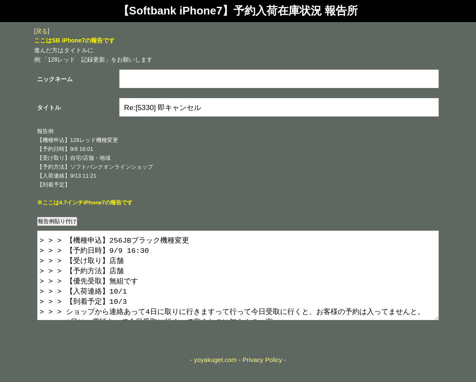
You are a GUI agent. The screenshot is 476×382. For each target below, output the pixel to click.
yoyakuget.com (215, 376)
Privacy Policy (262, 376)
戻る (42, 31)
